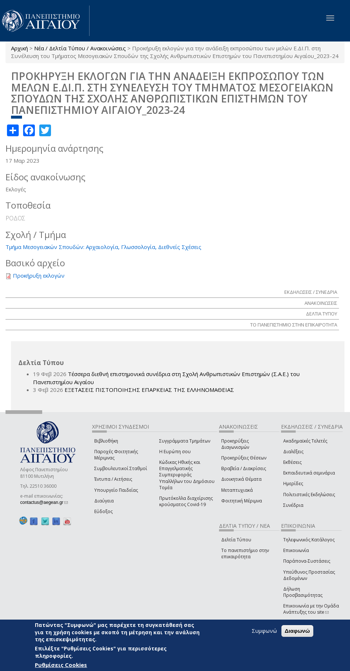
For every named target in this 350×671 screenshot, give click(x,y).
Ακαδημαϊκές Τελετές (305, 441)
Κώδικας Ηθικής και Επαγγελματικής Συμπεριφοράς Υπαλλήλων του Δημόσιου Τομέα (187, 475)
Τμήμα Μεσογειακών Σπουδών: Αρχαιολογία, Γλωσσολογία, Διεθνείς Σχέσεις (103, 246)
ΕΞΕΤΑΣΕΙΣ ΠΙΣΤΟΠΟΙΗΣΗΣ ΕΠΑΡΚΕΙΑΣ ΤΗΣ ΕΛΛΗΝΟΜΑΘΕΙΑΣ (149, 389)
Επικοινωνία (296, 550)
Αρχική (19, 48)
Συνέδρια (293, 505)
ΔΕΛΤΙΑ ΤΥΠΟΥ (321, 313)
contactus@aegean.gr (44, 502)
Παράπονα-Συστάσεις (306, 561)
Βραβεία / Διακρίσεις (243, 468)
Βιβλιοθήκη (106, 441)
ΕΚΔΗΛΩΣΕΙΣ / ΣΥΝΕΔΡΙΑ (310, 292)
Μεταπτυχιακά (237, 490)
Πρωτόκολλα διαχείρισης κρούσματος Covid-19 (186, 501)
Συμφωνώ (264, 630)
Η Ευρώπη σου (175, 451)
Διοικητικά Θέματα (241, 479)
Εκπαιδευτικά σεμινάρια (309, 473)
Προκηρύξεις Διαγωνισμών (235, 444)
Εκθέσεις (292, 462)
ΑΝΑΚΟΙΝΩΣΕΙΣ (321, 303)
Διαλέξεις (293, 451)
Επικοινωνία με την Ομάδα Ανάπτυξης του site (311, 609)
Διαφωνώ (297, 631)
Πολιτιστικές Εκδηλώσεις (309, 494)
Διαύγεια (104, 501)
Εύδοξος (103, 511)
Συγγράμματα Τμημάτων (184, 441)
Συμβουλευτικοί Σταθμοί (120, 468)
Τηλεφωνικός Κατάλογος (309, 540)
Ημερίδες (293, 483)
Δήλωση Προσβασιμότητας (302, 592)
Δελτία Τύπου (236, 540)
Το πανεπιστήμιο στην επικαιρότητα (245, 553)
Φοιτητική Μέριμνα (241, 501)
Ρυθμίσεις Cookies (61, 664)
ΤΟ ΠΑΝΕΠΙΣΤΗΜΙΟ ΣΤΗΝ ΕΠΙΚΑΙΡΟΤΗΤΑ (293, 324)
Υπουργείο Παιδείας (116, 490)
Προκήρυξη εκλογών (39, 275)
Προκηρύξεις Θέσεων (243, 458)
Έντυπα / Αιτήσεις (113, 479)
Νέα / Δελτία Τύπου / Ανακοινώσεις (80, 48)
